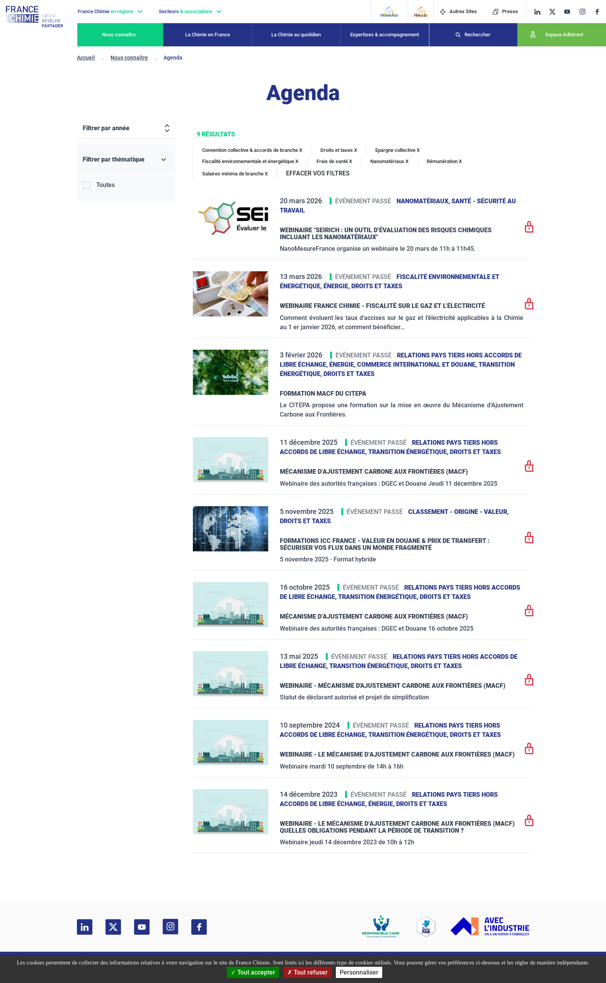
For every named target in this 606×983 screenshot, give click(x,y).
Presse (505, 11)
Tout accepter (253, 972)
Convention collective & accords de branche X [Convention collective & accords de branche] (252, 150)
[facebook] (600, 12)
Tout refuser (307, 972)
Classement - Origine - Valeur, (458, 511)
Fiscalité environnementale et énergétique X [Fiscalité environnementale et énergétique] (250, 161)
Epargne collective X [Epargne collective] (397, 150)
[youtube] (569, 12)
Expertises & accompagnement (384, 34)
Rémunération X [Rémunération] (444, 161)
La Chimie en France (207, 34)
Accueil (86, 57)
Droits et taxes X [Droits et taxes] (338, 150)
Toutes (105, 185)
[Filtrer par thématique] (126, 160)
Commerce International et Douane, (417, 364)
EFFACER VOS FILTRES (318, 173)
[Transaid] (389, 11)
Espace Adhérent (564, 34)
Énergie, (337, 286)
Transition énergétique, (409, 452)
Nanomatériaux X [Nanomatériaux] (389, 161)
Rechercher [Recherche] (477, 34)
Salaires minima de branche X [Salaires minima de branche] (235, 174)
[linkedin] (537, 12)
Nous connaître (119, 34)
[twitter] (555, 12)
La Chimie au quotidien (296, 34)
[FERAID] (420, 11)
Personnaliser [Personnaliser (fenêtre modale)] (359, 972)
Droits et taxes (376, 286)
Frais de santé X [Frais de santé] (334, 161)
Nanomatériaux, (424, 201)
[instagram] (585, 11)
